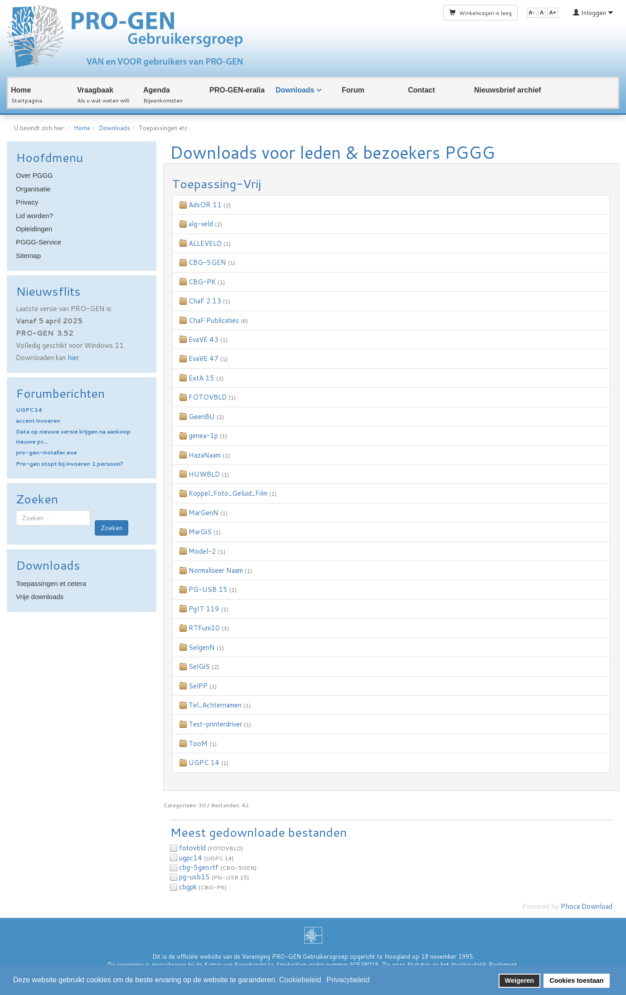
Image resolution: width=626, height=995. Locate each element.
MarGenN (203, 512)
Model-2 (202, 551)
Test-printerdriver (215, 724)
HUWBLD (204, 474)
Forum (353, 90)
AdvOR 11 (205, 205)
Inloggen (593, 12)
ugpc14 (190, 858)
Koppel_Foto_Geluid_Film (228, 493)
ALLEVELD (205, 243)
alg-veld (201, 224)
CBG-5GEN (207, 262)
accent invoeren (38, 420)
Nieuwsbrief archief (507, 90)
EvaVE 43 (203, 339)
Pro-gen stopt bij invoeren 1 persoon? (69, 464)
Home (21, 90)
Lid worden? (34, 215)
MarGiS (200, 532)
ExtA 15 (201, 378)
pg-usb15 (194, 877)
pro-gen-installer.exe (46, 452)
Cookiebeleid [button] (300, 980)
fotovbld (192, 848)
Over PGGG (34, 175)
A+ (552, 13)
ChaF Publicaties (214, 320)
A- (531, 13)
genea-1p (203, 435)
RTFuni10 (204, 628)
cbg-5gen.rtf (198, 867)
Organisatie (33, 189)
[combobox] (53, 518)
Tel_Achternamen (215, 705)
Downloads (295, 90)
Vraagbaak (95, 90)
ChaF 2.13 (205, 301)
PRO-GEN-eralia (237, 90)
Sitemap (28, 255)
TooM (198, 743)
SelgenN (202, 647)
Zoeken (111, 527)
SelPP (198, 686)
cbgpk (188, 887)
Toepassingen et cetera (51, 583)
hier (73, 357)
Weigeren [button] (519, 980)
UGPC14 (29, 410)
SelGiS (199, 666)
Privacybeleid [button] (347, 980)
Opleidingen (34, 229)
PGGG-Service (38, 242)
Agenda (156, 90)
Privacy (27, 202)
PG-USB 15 (208, 589)
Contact (421, 90)
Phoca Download (586, 906)
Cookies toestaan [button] (576, 980)
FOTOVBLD (208, 397)
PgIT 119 (204, 609)
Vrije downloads (39, 596)
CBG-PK (202, 282)
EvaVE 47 (203, 358)
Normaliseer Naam (216, 570)
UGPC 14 (204, 762)
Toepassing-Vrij (216, 183)
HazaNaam (205, 455)
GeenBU (202, 416)
